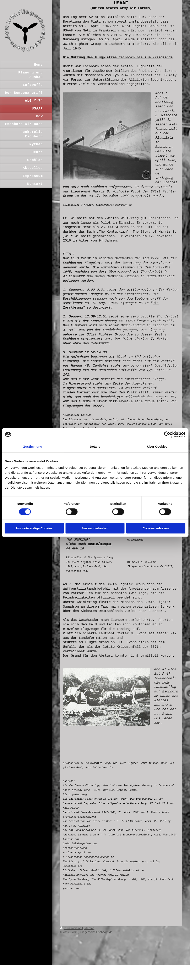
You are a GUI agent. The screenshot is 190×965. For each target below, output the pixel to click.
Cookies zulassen (156, 528)
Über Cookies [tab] (157, 446)
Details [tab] (95, 446)
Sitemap (89, 928)
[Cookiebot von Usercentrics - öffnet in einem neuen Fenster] (167, 434)
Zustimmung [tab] (32, 446)
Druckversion (71, 928)
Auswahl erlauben (95, 528)
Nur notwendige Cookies (34, 528)
